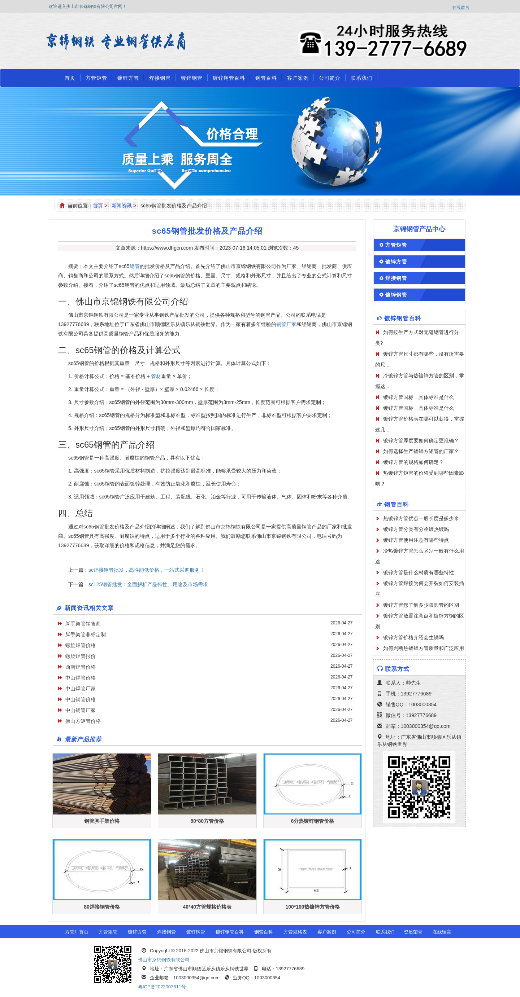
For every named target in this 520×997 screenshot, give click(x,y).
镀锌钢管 (192, 78)
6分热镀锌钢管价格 (312, 821)
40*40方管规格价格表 (207, 907)
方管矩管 (96, 78)
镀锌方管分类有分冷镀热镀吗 (416, 529)
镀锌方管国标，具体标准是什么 (418, 397)
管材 (156, 376)
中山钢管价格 (80, 699)
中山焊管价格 (80, 678)
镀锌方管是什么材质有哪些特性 (418, 572)
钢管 (135, 266)
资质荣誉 (413, 932)
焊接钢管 (160, 78)
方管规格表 (295, 932)
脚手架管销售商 (83, 624)
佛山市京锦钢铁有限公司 (164, 959)
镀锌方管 (128, 78)
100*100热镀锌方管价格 (312, 907)
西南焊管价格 (80, 667)
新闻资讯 (122, 205)
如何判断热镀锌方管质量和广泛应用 (423, 648)
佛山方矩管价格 (83, 721)
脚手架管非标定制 (85, 634)
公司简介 (330, 78)
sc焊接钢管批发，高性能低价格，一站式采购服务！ (146, 570)
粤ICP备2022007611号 (162, 986)
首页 (70, 78)
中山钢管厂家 (80, 710)
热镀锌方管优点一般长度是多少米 (421, 518)
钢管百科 (266, 78)
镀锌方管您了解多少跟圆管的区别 (421, 605)
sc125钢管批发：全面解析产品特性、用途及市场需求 (148, 584)
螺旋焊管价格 (80, 645)
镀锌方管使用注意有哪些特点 (416, 540)
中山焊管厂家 (80, 688)
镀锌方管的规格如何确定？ (413, 462)
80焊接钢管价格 (102, 907)
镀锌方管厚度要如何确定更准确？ (421, 440)
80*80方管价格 (207, 821)
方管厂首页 (76, 932)
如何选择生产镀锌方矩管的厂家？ (421, 451)
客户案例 (298, 78)
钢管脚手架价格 (102, 821)
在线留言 (460, 7)
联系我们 (361, 78)
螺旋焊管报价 (80, 656)
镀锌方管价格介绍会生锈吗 (413, 637)
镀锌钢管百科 (229, 78)
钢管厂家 (286, 324)
